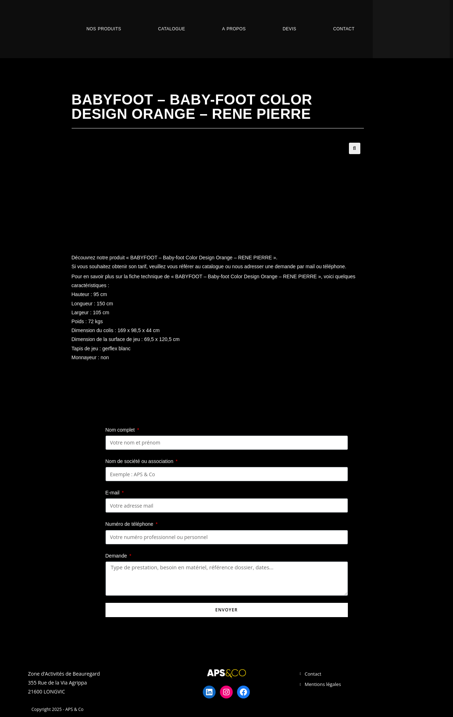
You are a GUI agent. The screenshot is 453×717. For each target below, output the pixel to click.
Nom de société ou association (140, 461)
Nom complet (120, 430)
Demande (117, 556)
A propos (234, 28)
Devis (289, 28)
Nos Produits (103, 28)
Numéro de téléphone (130, 524)
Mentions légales (323, 684)
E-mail (113, 492)
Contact (344, 28)
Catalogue (171, 28)
